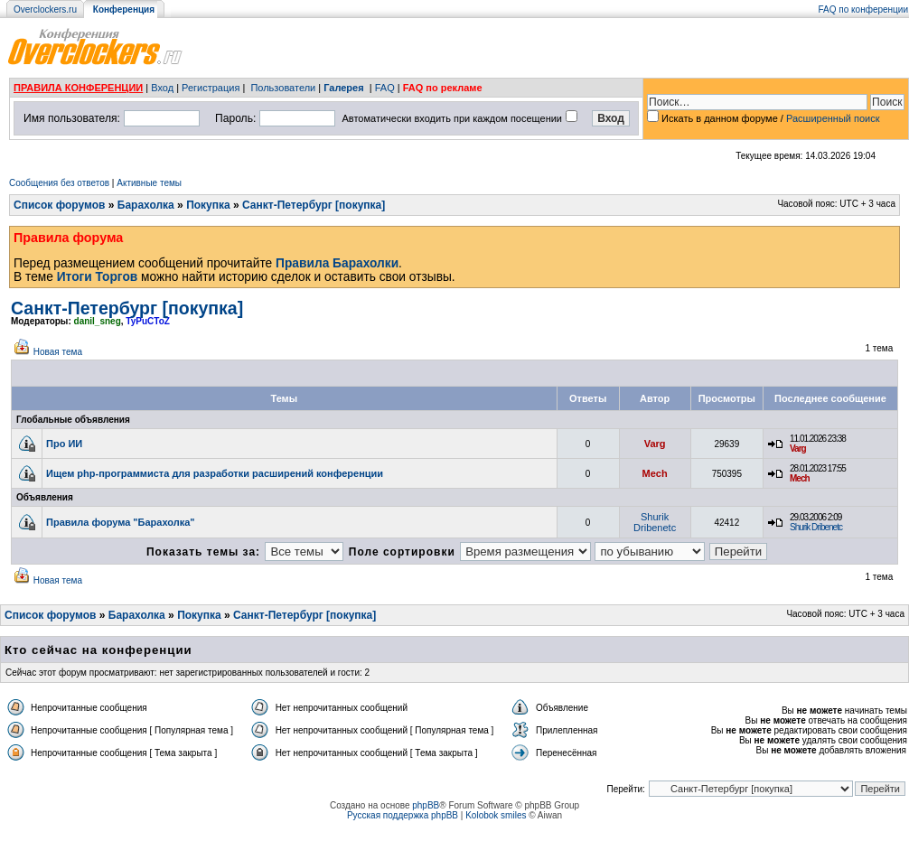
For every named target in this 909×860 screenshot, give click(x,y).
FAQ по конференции (863, 9)
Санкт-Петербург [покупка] (313, 205)
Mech (655, 473)
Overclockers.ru (45, 9)
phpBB (425, 805)
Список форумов (59, 205)
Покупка (208, 205)
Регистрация (210, 87)
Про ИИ (64, 443)
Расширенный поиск (833, 118)
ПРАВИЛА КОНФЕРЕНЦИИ (78, 87)
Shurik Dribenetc (654, 522)
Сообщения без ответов (59, 183)
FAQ (385, 87)
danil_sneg (97, 321)
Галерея (343, 87)
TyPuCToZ (148, 321)
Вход (162, 87)
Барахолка (145, 205)
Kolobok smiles (495, 815)
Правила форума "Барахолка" (120, 522)
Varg (655, 443)
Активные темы (149, 183)
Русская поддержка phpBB (402, 815)
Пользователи (282, 87)
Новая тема (57, 352)
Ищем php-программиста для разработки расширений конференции (214, 473)
